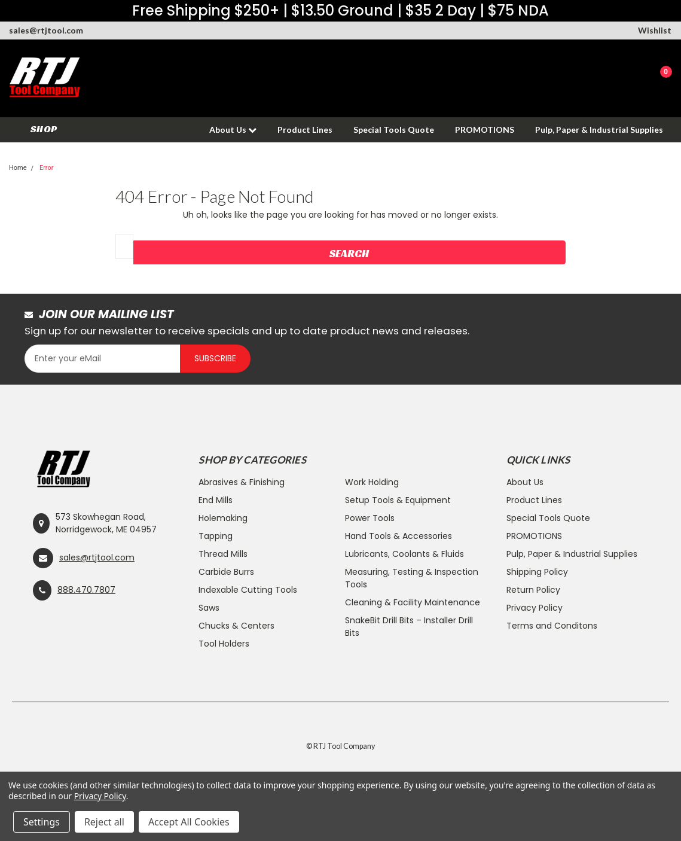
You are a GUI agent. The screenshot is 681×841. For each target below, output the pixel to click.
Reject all (104, 821)
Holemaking (223, 518)
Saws (209, 608)
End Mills (216, 500)
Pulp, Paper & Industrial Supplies (599, 129)
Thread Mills (223, 554)
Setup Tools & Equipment (398, 500)
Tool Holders (224, 644)
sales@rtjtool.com (46, 30)
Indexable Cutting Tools (248, 590)
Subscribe (215, 358)
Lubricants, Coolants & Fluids (404, 554)
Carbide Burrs (226, 572)
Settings (41, 821)
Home (18, 168)
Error (46, 168)
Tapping (216, 536)
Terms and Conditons (551, 626)
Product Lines (304, 129)
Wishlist (654, 30)
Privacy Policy (534, 608)
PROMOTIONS (484, 129)
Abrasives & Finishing (242, 482)
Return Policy (533, 590)
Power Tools (370, 518)
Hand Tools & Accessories (398, 536)
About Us (232, 129)
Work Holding (372, 482)
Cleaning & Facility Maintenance (412, 602)
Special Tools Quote (393, 129)
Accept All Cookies (189, 821)
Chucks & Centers (236, 626)
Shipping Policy (537, 572)
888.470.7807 (86, 590)
